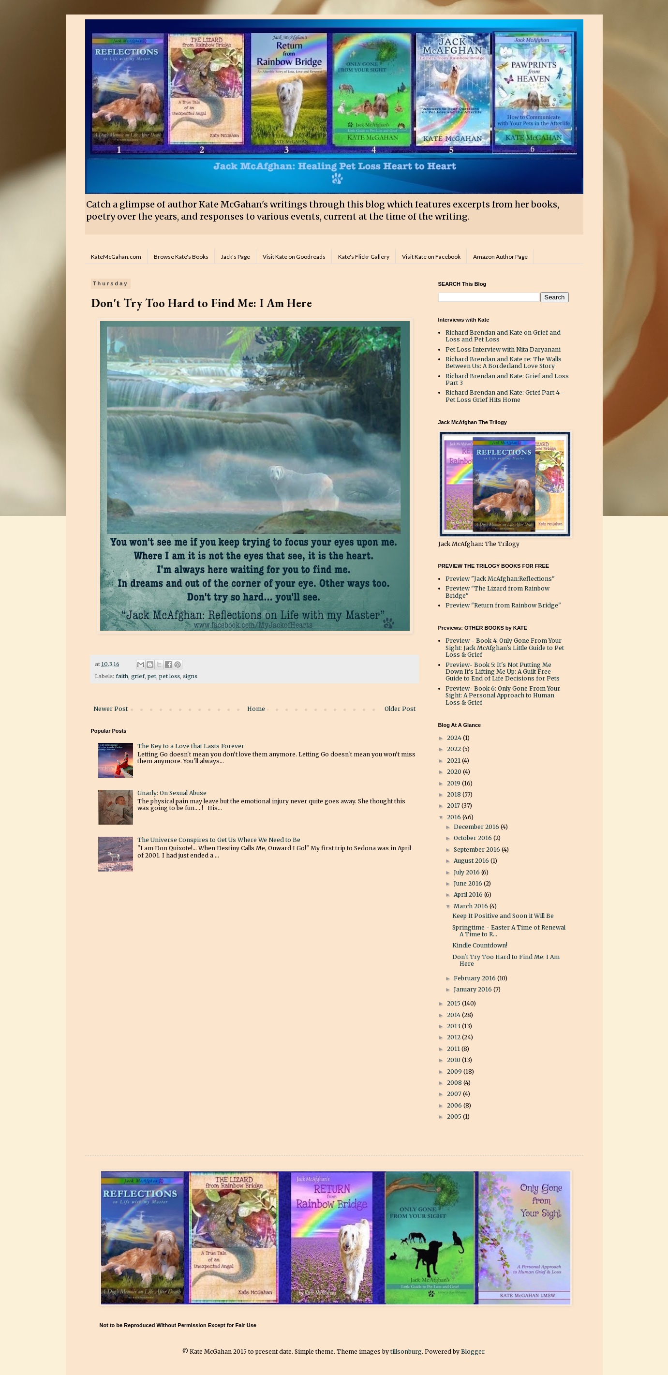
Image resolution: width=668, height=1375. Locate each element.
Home (256, 708)
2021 (454, 760)
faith (122, 676)
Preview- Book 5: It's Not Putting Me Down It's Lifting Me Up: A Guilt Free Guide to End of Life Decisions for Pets (502, 671)
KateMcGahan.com (116, 256)
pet (152, 676)
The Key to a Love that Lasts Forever (190, 746)
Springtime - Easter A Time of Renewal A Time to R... (508, 931)
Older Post (400, 708)
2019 (454, 783)
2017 (454, 805)
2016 (454, 817)
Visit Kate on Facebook (431, 256)
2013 (454, 1026)
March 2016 (472, 906)
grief (138, 676)
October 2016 (473, 838)
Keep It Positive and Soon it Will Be (503, 915)
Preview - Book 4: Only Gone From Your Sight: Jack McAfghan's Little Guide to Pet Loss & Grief (504, 647)
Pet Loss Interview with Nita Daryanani (503, 349)
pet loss (169, 676)
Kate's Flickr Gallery (363, 256)
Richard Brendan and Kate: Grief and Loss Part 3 (507, 379)
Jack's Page (235, 256)
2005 (455, 1116)
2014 (454, 1015)
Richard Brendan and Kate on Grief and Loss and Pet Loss (503, 336)
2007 (455, 1093)
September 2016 (478, 849)
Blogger (472, 1351)
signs (190, 676)
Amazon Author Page (500, 256)
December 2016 (477, 826)
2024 (455, 737)
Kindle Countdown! (479, 945)
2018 (454, 794)
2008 (455, 1082)
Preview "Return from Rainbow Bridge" (503, 605)
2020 (455, 771)
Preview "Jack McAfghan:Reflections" (500, 578)
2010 (454, 1060)
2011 (454, 1048)
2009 (455, 1071)
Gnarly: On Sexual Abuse (172, 793)
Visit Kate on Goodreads (294, 256)
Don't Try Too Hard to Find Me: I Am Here (506, 960)
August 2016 (472, 860)
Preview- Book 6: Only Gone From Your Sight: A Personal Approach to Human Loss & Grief (502, 695)
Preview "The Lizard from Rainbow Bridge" (497, 592)
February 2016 (475, 978)
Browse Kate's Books (181, 256)
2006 (455, 1105)
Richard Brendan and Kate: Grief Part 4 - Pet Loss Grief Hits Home (504, 396)
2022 (454, 749)
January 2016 (473, 989)
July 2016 (467, 872)
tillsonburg (406, 1351)
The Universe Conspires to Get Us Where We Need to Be (218, 839)
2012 (454, 1037)
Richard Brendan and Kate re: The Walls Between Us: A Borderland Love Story (503, 362)
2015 (454, 1003)
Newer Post (110, 708)
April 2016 (469, 894)
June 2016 (469, 883)
